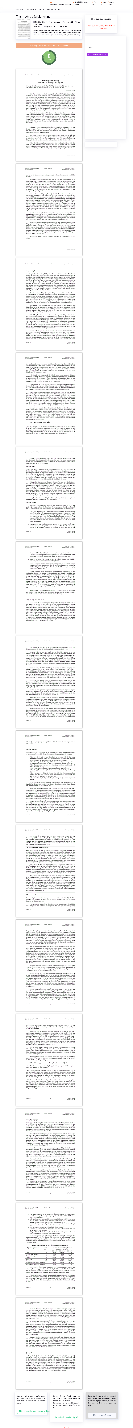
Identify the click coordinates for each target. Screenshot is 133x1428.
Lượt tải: (62, 27)
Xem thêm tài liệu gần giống (97, 54)
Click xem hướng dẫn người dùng (32, 1411)
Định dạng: (54, 22)
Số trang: (68, 22)
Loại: (37, 27)
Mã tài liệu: (40, 22)
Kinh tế (41, 9)
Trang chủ (19, 9)
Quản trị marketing (53, 9)
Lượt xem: (49, 27)
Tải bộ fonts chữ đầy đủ (66, 1417)
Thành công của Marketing (33, 16)
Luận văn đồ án (31, 9)
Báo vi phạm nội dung (102, 1415)
